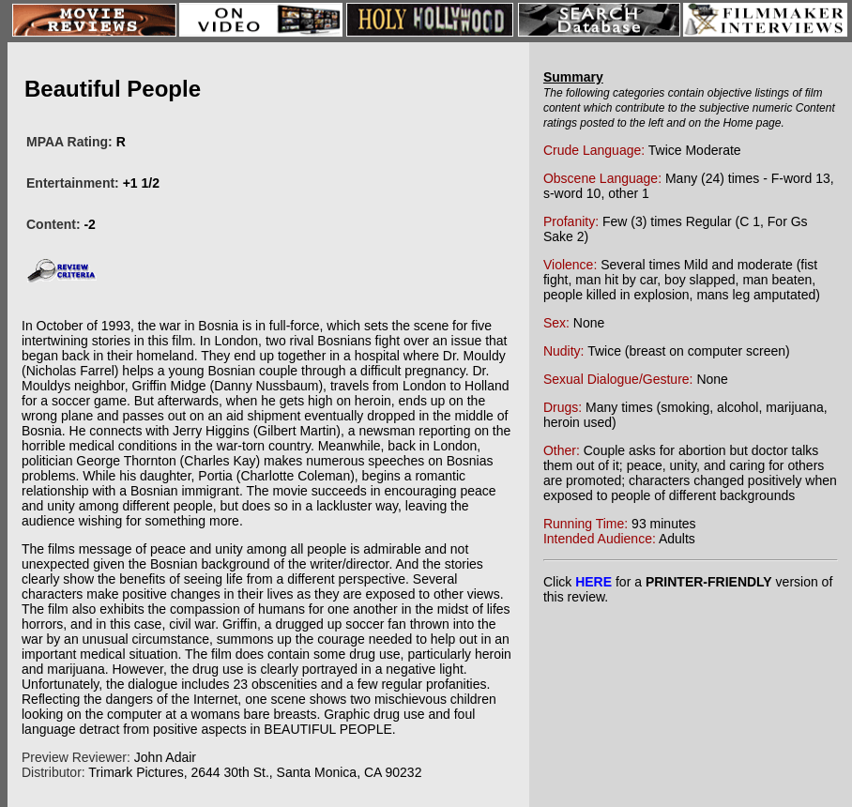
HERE (593, 581)
